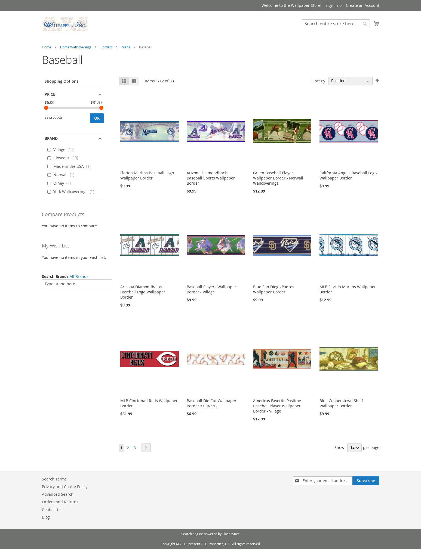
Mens (126, 47)
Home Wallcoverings (75, 47)
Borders (106, 47)
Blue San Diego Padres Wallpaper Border (273, 289)
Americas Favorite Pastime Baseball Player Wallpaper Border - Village (277, 406)
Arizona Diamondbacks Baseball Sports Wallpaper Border (211, 178)
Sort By (318, 80)
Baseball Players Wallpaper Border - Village (211, 289)
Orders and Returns (60, 501)
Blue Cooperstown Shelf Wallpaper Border (341, 403)
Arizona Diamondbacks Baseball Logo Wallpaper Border (142, 292)
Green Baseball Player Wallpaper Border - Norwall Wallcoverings (278, 178)
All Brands (79, 276)
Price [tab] (50, 94)
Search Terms (54, 479)
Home (46, 47)
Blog (46, 517)
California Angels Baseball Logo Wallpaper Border (348, 175)
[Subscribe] (365, 480)
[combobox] (336, 23)
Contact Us (52, 509)
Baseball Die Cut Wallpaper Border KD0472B (211, 403)
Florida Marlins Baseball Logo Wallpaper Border (147, 175)
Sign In (331, 5)
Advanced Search (57, 494)
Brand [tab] (51, 138)
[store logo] (65, 24)
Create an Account (362, 5)
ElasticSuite (231, 534)
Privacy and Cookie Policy (64, 486)
